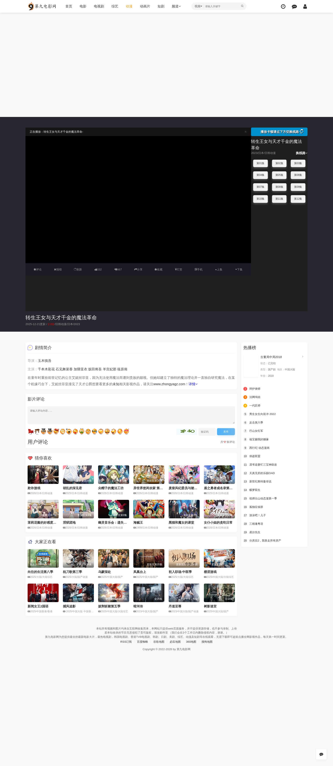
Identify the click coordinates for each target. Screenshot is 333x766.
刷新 (77, 269)
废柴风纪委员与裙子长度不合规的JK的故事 (199, 488)
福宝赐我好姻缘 (256, 439)
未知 (116, 384)
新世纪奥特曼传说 (258, 481)
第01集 (260, 163)
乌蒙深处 (104, 571)
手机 (199, 269)
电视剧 (98, 6)
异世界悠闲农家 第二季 (149, 488)
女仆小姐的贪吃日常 (218, 522)
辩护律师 (252, 389)
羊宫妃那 (109, 369)
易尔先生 (252, 532)
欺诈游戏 (34, 488)
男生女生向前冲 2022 (260, 414)
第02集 (279, 163)
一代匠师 (252, 405)
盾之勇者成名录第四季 (220, 488)
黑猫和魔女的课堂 (181, 522)
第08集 (279, 186)
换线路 (302, 153)
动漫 (128, 6)
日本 (73, 324)
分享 (138, 269)
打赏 (178, 269)
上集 (219, 269)
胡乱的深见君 (72, 488)
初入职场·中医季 (180, 571)
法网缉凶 (252, 397)
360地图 (192, 645)
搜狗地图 (209, 645)
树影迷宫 (210, 606)
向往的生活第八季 (40, 571)
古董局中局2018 (271, 356)
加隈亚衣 (80, 369)
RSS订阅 (124, 645)
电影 (82, 6)
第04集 (260, 174)
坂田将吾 (95, 369)
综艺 (114, 6)
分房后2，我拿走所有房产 (263, 540)
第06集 (298, 174)
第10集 (260, 198)
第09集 (298, 186)
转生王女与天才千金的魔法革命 (61, 317)
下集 (239, 269)
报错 (58, 269)
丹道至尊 (175, 606)
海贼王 (138, 522)
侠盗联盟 (252, 456)
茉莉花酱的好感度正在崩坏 (47, 522)
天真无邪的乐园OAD (260, 473)
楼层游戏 (210, 571)
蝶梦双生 (252, 490)
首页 (68, 6)
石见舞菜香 (64, 369)
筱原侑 (122, 369)
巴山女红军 (253, 431)
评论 (37, 269)
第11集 (279, 198)
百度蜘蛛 (141, 645)
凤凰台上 (139, 571)
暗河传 (138, 606)
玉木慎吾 (44, 360)
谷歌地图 (158, 645)
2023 (79, 324)
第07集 (260, 186)
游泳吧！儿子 (255, 515)
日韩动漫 (63, 324)
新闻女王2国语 (38, 606)
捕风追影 (69, 606)
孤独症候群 (253, 506)
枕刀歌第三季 (72, 571)
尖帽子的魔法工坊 (111, 488)
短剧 (160, 6)
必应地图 (176, 645)
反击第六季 (253, 422)
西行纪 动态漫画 (257, 447)
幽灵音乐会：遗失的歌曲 (115, 522)
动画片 (144, 6)
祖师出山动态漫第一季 (261, 498)
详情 (193, 384)
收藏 (158, 269)
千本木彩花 (46, 369)
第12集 (298, 198)
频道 (175, 6)
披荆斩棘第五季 (109, 606)
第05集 (279, 174)
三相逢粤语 (253, 523)
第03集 (298, 163)
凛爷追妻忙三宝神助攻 (261, 464)
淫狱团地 (69, 522)
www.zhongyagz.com (169, 384)
